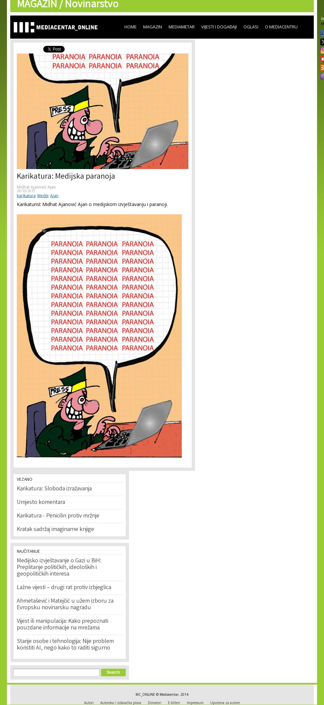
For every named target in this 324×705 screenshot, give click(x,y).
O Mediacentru (281, 27)
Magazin (152, 27)
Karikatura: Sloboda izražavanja (54, 489)
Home (130, 27)
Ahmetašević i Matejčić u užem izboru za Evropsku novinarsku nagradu (65, 604)
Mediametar (182, 27)
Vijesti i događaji (219, 27)
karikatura (26, 195)
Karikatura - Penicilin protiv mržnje (58, 516)
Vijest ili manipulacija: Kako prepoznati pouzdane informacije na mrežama (62, 624)
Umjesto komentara (41, 502)
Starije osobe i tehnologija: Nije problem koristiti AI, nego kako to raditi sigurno (65, 644)
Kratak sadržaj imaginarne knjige (55, 529)
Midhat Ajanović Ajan (36, 187)
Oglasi (250, 27)
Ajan (54, 195)
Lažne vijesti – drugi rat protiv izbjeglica (64, 587)
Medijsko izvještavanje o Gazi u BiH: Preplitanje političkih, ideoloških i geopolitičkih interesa (59, 568)
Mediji (43, 195)
